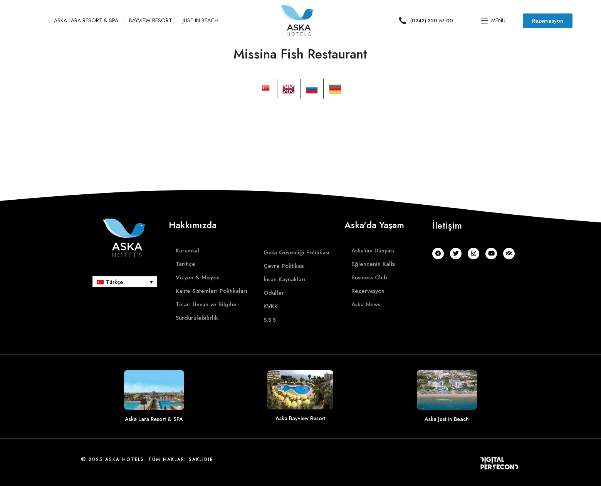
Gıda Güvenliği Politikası (296, 252)
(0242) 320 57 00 (431, 20)
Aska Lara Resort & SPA (86, 20)
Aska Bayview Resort (300, 418)
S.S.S (270, 320)
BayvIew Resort (150, 20)
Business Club (369, 277)
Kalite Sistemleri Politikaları (211, 291)
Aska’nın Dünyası (372, 250)
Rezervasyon (367, 291)
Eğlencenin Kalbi (373, 264)
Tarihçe (185, 264)
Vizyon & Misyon (198, 277)
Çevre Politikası (284, 266)
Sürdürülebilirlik (197, 318)
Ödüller (274, 293)
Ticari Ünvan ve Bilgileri (207, 304)
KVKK (271, 306)
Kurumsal (187, 250)
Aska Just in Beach (447, 419)
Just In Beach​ (200, 20)
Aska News (365, 304)
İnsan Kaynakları (285, 279)
